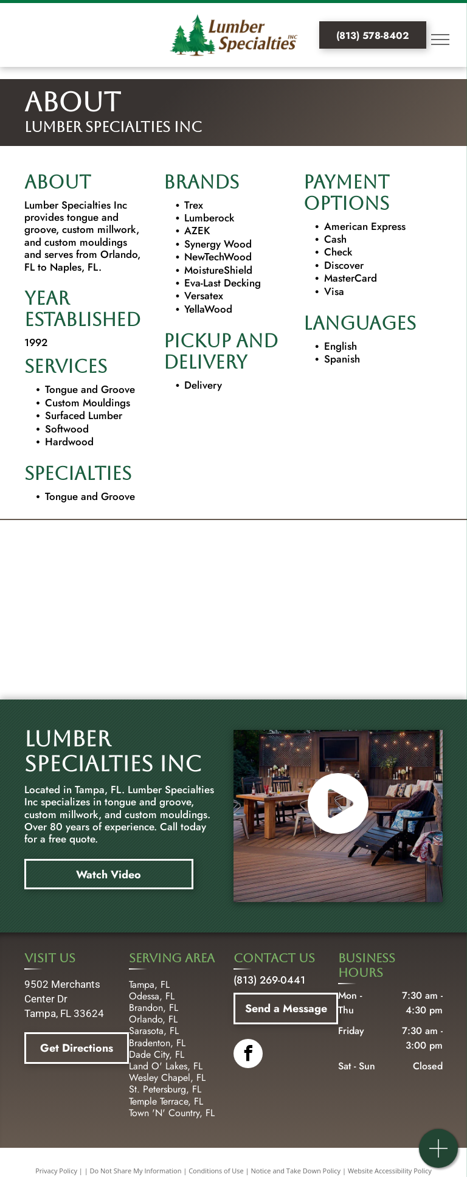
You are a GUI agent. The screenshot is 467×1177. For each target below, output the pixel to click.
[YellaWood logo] (102, 610)
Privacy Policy (56, 1170)
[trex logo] (102, 561)
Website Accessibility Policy (390, 1170)
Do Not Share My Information (136, 1170)
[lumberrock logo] (233, 561)
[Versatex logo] (233, 658)
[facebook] (248, 1055)
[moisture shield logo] (365, 610)
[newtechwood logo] (233, 610)
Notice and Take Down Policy (296, 1170)
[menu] (440, 39)
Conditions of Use (216, 1170)
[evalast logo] (102, 658)
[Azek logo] (365, 561)
